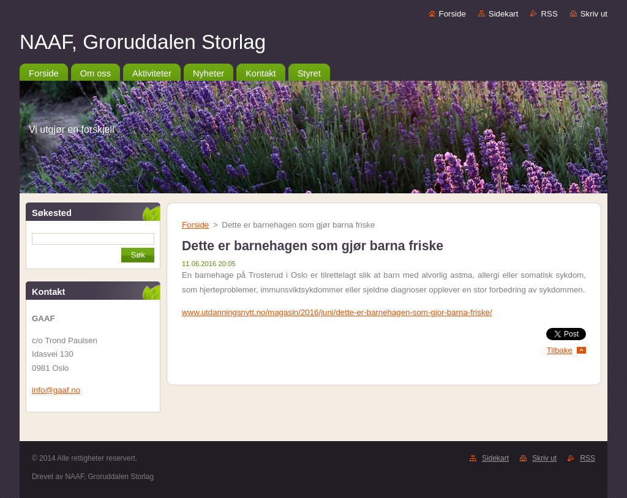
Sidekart (504, 13)
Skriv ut (593, 13)
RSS (549, 13)
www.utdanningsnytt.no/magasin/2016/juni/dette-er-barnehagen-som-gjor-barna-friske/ (337, 312)
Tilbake (560, 350)
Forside (452, 13)
